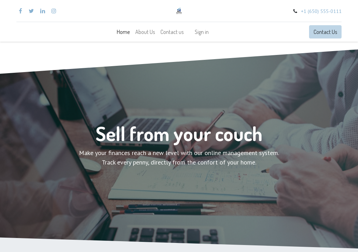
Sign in (202, 31)
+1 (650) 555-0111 (321, 11)
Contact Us (325, 31)
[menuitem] (123, 32)
